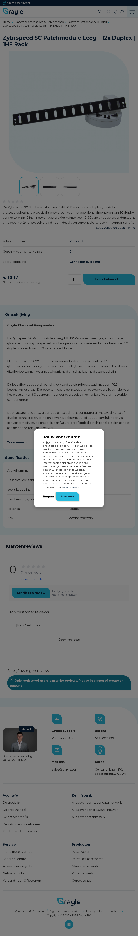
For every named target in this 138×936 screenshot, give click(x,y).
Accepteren (67, 496)
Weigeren (48, 496)
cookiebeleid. (71, 487)
